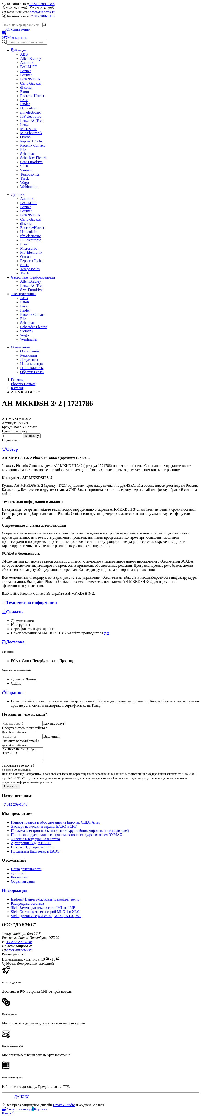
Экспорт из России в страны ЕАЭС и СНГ (44, 829)
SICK (24, 166)
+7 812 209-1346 (41, 4)
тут (106, 633)
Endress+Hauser (32, 96)
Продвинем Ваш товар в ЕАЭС (35, 854)
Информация (14, 893)
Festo (24, 100)
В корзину (32, 436)
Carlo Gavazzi (30, 83)
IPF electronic (30, 116)
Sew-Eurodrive (31, 162)
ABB (24, 54)
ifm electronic (30, 112)
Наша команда (31, 364)
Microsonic (28, 129)
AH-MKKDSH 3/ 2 (16, 419)
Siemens (26, 170)
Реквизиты (28, 355)
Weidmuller (28, 187)
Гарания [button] (12, 692)
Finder (25, 104)
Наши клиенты (31, 368)
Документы (29, 359)
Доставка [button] (13, 642)
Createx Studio (64, 1108)
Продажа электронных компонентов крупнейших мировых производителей (70, 833)
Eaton (24, 92)
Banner (25, 71)
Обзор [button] (10, 449)
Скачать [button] (12, 611)
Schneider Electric (33, 158)
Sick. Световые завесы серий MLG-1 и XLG (45, 914)
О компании (20, 347)
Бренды (19, 50)
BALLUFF (28, 67)
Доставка (18, 876)
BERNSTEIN (30, 79)
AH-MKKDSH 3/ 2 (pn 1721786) (25, 756)
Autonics (27, 63)
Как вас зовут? (54, 723)
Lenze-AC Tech (31, 120)
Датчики (17, 194)
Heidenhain (28, 108)
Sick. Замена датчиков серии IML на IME (43, 910)
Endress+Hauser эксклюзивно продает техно (45, 902)
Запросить (11, 789)
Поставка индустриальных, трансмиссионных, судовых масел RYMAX (66, 837)
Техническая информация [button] (29, 602)
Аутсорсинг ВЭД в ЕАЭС (31, 846)
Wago (24, 183)
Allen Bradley (30, 58)
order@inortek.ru (42, 12)
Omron (25, 137)
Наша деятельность (26, 872)
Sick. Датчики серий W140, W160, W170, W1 (46, 919)
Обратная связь (32, 372)
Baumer (26, 75)
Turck (24, 178)
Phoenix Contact (32, 145)
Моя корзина (17, 38)
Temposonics (30, 174)
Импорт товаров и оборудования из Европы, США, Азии (55, 825)
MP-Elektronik (31, 133)
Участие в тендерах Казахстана (35, 842)
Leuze (24, 125)
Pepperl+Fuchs (31, 141)
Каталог (17, 388)
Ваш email (51, 736)
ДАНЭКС (21, 1099)
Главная (17, 380)
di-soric (26, 87)
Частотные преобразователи (33, 277)
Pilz (23, 149)
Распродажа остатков (27, 906)
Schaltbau (27, 154)
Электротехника (23, 294)
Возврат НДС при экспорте (32, 850)
